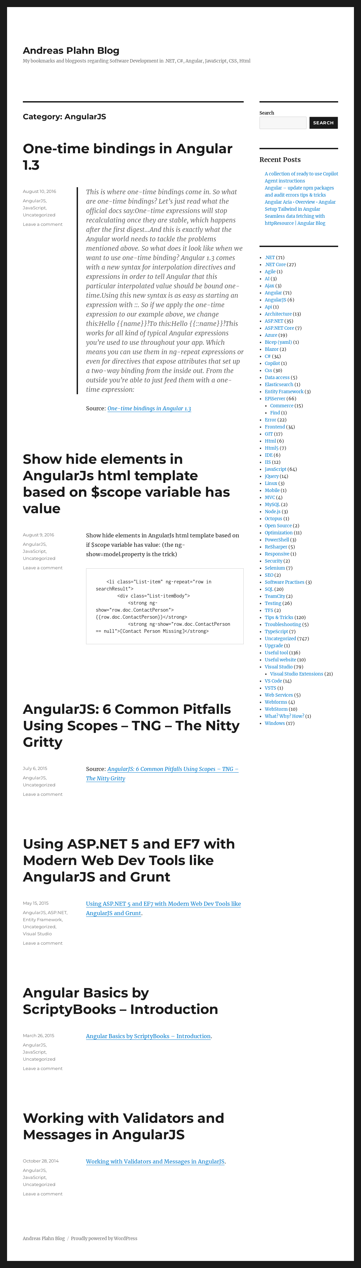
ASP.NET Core (279, 328)
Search (266, 113)
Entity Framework (42, 919)
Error (270, 420)
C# (268, 356)
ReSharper (276, 547)
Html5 (272, 448)
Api (268, 307)
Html (270, 441)
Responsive (277, 554)
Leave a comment (43, 224)
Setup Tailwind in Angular (292, 209)
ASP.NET (57, 912)
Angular (273, 293)
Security (273, 561)
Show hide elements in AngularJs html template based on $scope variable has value (126, 484)
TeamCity (275, 596)
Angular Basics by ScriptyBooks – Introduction (120, 1000)
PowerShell (277, 540)
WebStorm (276, 709)
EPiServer (275, 399)
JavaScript (34, 207)
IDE (269, 455)
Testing (273, 603)
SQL (269, 589)
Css (268, 370)
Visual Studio (37, 933)
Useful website (280, 660)
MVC (270, 497)
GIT (269, 434)
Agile (270, 272)
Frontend (275, 427)
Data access (277, 377)
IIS (268, 462)
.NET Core (275, 265)
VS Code (273, 681)
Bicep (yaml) (278, 342)
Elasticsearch (279, 384)
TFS (269, 610)
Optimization (279, 533)
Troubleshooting (283, 624)
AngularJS (34, 200)
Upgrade (274, 646)
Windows (275, 723)
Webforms (276, 702)
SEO (269, 575)
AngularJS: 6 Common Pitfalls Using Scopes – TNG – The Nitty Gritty (131, 725)
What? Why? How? (284, 716)
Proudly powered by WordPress (104, 1238)
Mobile (272, 490)
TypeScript (276, 632)
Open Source (278, 526)
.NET (270, 257)
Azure (271, 335)
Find (275, 413)
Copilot (272, 363)
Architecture (278, 314)
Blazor (272, 349)
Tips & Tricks (279, 617)
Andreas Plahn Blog (71, 50)
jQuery (272, 476)
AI (267, 279)
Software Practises (285, 582)
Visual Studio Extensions (296, 674)
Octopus (273, 519)
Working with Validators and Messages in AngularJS (124, 1126)
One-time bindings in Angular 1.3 (149, 408)
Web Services (279, 695)
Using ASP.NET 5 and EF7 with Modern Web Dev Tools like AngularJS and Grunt (129, 860)
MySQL (272, 504)
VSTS (270, 688)
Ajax (269, 286)
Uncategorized (39, 214)
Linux (271, 483)
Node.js (273, 512)
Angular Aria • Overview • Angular (300, 202)
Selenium (275, 568)
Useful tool (276, 653)
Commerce (281, 406)
